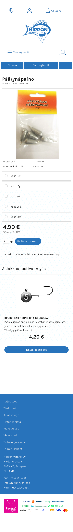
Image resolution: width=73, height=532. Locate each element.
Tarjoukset (10, 401)
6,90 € (38, 166)
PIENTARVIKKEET (21, 83)
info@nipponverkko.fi (17, 482)
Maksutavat (11, 428)
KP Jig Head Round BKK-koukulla (26, 318)
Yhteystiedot (11, 435)
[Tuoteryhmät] (18, 52)
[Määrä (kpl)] (6, 241)
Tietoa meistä (12, 421)
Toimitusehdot (13, 448)
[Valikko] (65, 65)
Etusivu (12, 65)
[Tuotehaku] (50, 52)
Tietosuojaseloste (15, 442)
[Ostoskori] (54, 10)
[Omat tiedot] (29, 10)
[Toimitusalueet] (11, 10)
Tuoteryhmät (41, 65)
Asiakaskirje (11, 415)
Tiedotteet (10, 408)
